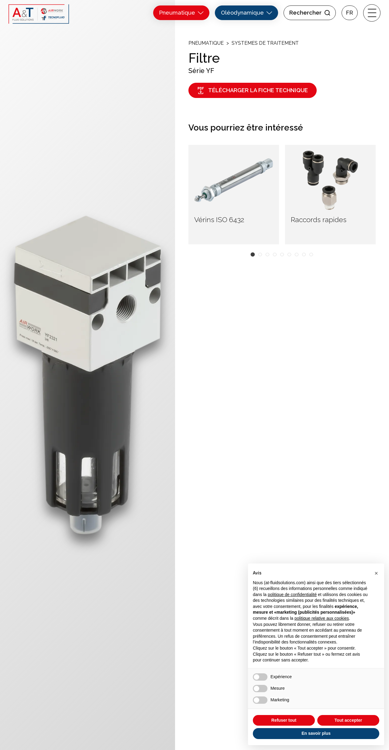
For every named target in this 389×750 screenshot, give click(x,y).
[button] (253, 254)
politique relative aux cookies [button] (321, 618)
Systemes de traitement (265, 43)
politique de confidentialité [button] (292, 594)
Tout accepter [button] (348, 720)
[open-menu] (371, 13)
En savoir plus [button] (316, 733)
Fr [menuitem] (349, 13)
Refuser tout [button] (283, 720)
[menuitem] (350, 12)
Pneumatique (206, 43)
